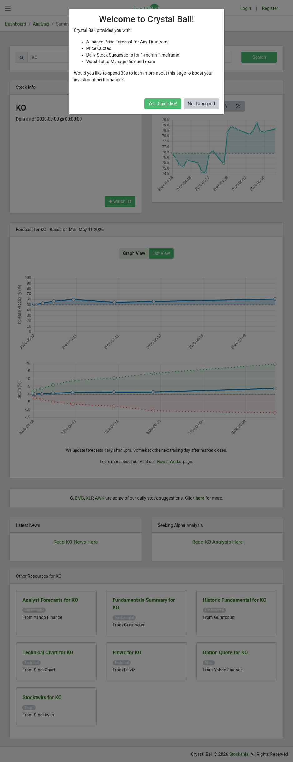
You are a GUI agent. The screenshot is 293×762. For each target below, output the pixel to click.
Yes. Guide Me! (163, 103)
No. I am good (201, 103)
